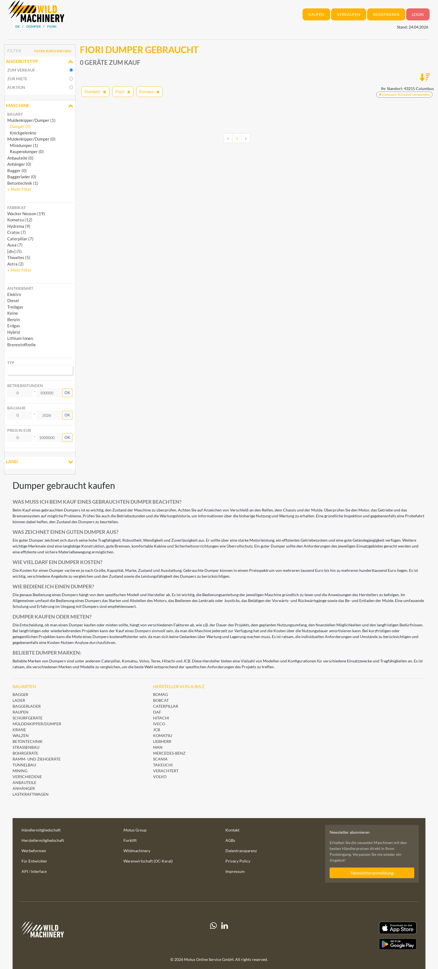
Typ (11, 362)
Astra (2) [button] (15, 263)
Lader (19, 700)
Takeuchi (163, 764)
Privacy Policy (237, 861)
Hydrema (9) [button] (18, 226)
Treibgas (15, 306)
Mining (20, 770)
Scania (160, 759)
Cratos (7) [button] (16, 232)
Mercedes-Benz (169, 753)
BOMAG (160, 694)
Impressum (235, 871)
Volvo (159, 776)
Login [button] (418, 14)
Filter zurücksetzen (52, 51)
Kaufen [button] (316, 14)
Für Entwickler (34, 861)
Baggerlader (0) (21, 176)
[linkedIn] (224, 936)
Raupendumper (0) (25, 151)
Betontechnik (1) (22, 183)
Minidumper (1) (22, 145)
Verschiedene (27, 776)
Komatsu (162, 735)
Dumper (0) (19, 126)
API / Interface (34, 871)
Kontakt (232, 830)
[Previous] (227, 138)
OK (67, 392)
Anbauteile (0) (20, 157)
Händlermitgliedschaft (41, 830)
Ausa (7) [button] (15, 244)
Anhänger (24, 788)
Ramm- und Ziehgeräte (37, 759)
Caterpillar (165, 706)
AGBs (230, 840)
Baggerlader (27, 706)
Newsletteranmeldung (372, 872)
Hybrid (13, 332)
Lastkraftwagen (31, 794)
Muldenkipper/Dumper (37, 723)
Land (40, 462)
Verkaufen (348, 14)
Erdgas (13, 325)
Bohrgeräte (25, 753)
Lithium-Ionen (20, 338)
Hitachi (161, 718)
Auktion (16, 87)
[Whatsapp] (213, 936)
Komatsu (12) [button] (19, 219)
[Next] (245, 138)
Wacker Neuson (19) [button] (26, 213)
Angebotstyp (40, 62)
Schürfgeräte (27, 718)
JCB (156, 729)
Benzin (13, 319)
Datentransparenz (241, 850)
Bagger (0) (17, 170)
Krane (19, 729)
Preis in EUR (19, 430)
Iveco (159, 723)
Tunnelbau (24, 764)
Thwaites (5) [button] (18, 257)
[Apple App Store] (355, 928)
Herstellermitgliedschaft (43, 840)
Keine (12, 313)
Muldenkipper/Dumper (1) (31, 120)
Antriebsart (20, 288)
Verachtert (165, 770)
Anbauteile (24, 782)
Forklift (130, 840)
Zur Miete (17, 78)
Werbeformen (34, 850)
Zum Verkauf (21, 70)
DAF (157, 712)
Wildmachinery (136, 850)
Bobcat (161, 700)
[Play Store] (355, 944)
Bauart (15, 114)
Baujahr (16, 408)
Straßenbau (26, 747)
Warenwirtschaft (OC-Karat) (148, 861)
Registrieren (386, 14)
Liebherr (162, 741)
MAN (158, 747)
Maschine (40, 106)
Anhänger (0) (19, 164)
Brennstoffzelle (21, 344)
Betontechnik (28, 741)
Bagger (20, 694)
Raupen (20, 712)
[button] (19, 189)
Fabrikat (16, 207)
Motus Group (135, 830)
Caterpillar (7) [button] (20, 238)
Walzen (21, 735)
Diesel (13, 300)
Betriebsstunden (25, 385)
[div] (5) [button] (14, 251)
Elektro (14, 294)
